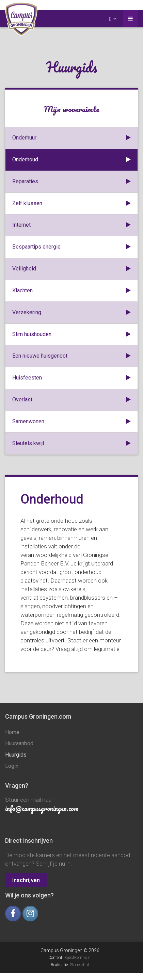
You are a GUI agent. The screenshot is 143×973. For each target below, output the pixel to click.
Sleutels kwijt (71, 444)
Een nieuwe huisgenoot (71, 356)
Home (12, 732)
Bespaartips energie (71, 247)
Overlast (71, 400)
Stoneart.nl (79, 964)
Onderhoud (71, 160)
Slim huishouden (71, 334)
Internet (71, 225)
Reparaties (71, 182)
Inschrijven (26, 880)
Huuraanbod (19, 743)
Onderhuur (71, 138)
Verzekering (71, 313)
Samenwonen (71, 422)
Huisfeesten (71, 378)
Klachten (71, 291)
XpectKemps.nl (78, 957)
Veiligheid (71, 269)
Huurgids (16, 754)
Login (11, 766)
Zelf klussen (71, 204)
